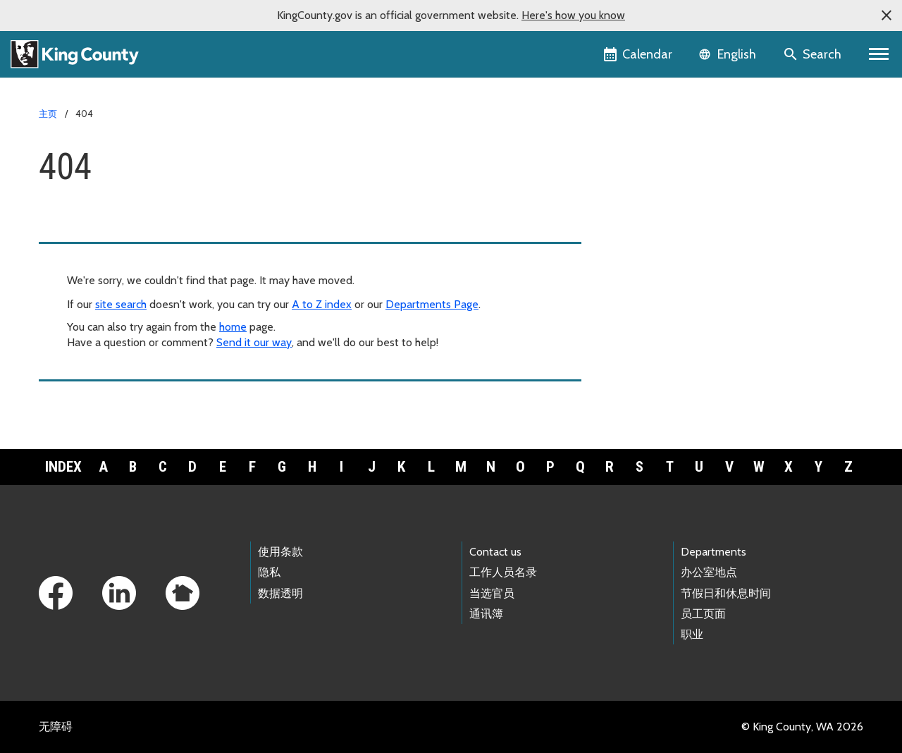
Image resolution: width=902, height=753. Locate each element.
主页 (48, 113)
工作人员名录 (503, 572)
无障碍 (56, 726)
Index (63, 466)
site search (121, 304)
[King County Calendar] (639, 54)
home (233, 326)
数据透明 (280, 593)
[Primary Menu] (879, 54)
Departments (713, 551)
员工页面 (703, 613)
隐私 (269, 572)
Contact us (495, 551)
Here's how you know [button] (573, 15)
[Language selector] (729, 54)
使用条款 (280, 551)
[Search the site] (813, 54)
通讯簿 (486, 613)
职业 (692, 634)
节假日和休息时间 (726, 593)
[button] (886, 15)
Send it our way (254, 342)
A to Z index (322, 304)
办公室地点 (709, 572)
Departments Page (431, 304)
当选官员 (491, 593)
